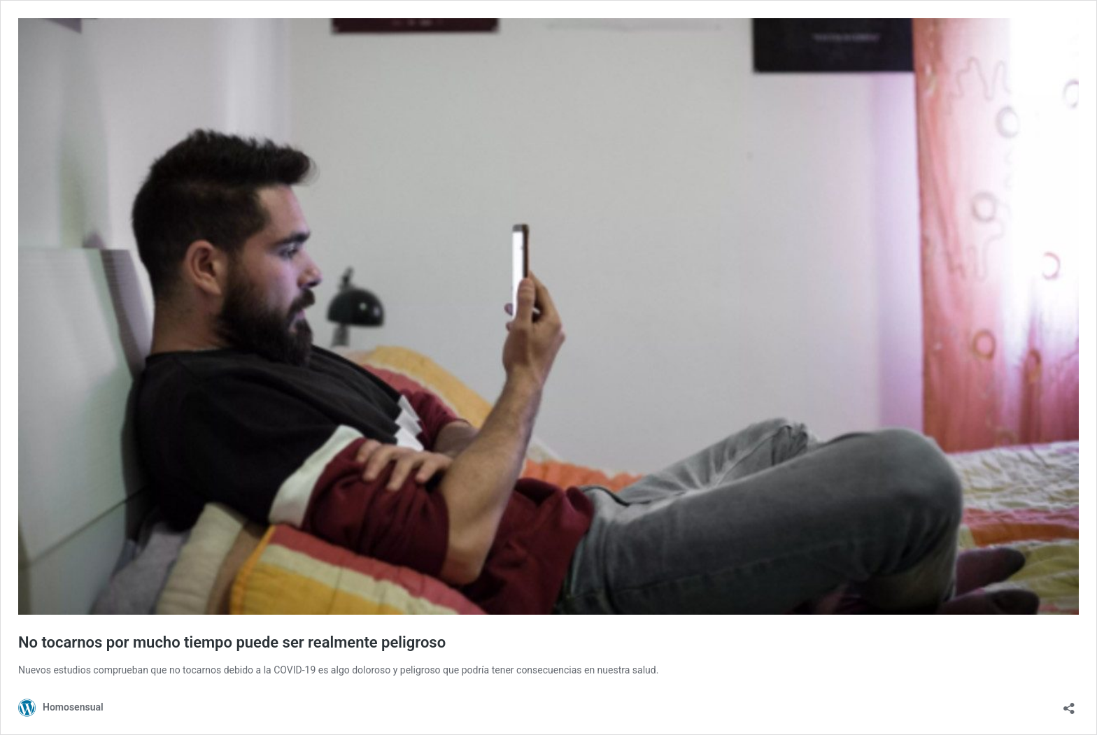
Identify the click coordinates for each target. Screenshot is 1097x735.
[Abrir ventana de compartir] (1069, 704)
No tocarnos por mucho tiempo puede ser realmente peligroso (232, 642)
